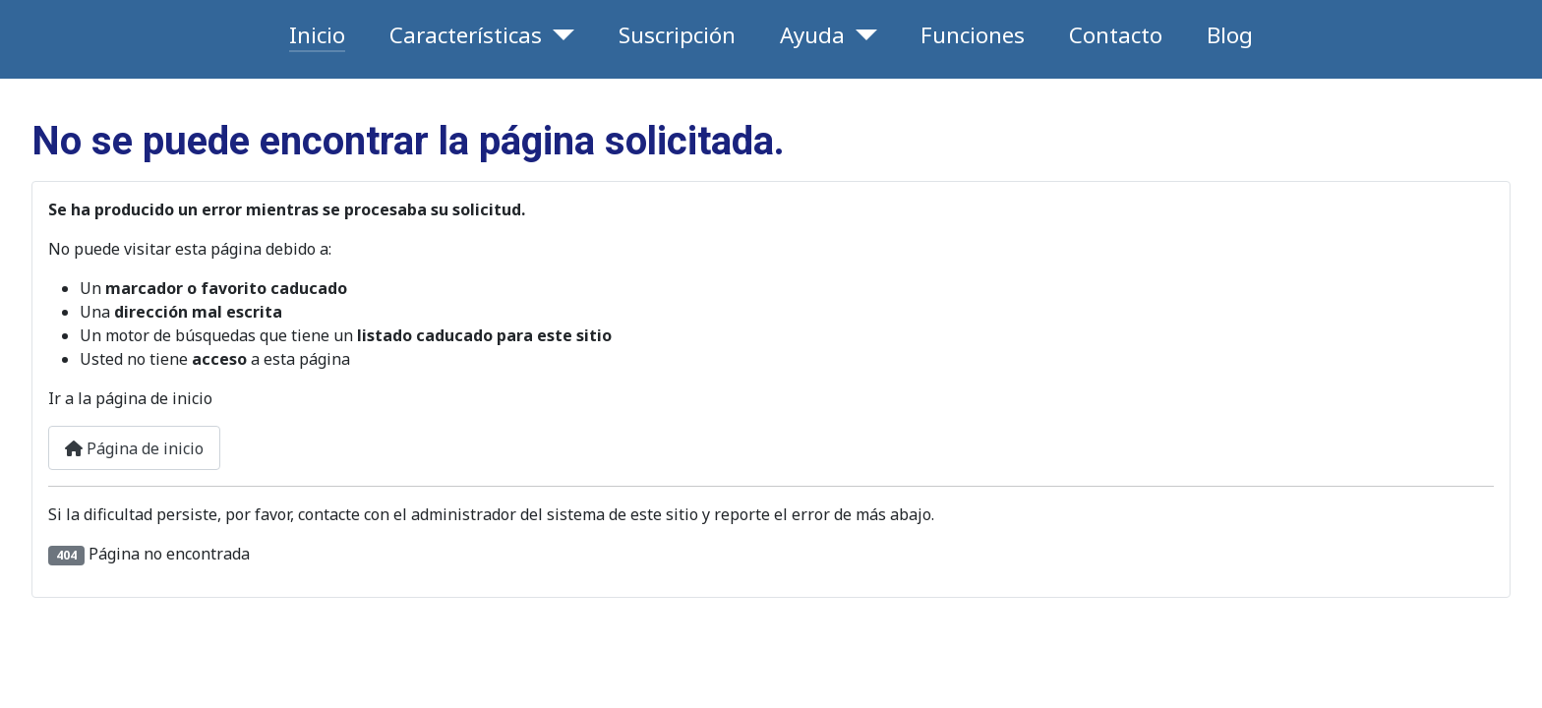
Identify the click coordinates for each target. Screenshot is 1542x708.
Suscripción (677, 35)
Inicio (317, 35)
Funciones (972, 35)
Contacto (1115, 35)
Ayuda (812, 35)
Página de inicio (134, 448)
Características (465, 35)
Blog (1230, 35)
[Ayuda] (861, 35)
